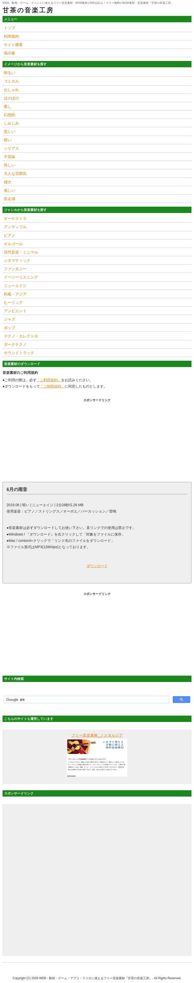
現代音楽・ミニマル (21, 252)
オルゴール (13, 244)
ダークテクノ (15, 344)
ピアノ (9, 235)
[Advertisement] (97, 438)
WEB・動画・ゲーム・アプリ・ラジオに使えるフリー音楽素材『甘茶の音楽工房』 (95, 978)
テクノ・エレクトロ (21, 336)
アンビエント (15, 311)
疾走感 (9, 199)
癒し (7, 106)
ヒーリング (13, 302)
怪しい (9, 165)
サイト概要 (13, 44)
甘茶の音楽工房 (28, 10)
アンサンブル (15, 227)
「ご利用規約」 (48, 380)
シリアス (11, 148)
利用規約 (11, 36)
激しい (9, 190)
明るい (9, 73)
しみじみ (11, 123)
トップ (9, 28)
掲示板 (9, 53)
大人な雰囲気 (15, 173)
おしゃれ (11, 90)
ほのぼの (11, 98)
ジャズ (9, 319)
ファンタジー (15, 269)
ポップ (9, 328)
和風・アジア (15, 294)
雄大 (7, 182)
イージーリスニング (21, 277)
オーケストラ (15, 218)
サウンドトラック (19, 353)
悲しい (9, 131)
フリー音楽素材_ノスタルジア (97, 735)
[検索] (86, 699)
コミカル (11, 81)
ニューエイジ (15, 286)
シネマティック (17, 260)
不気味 (9, 157)
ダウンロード (97, 566)
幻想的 (9, 115)
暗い (7, 140)
